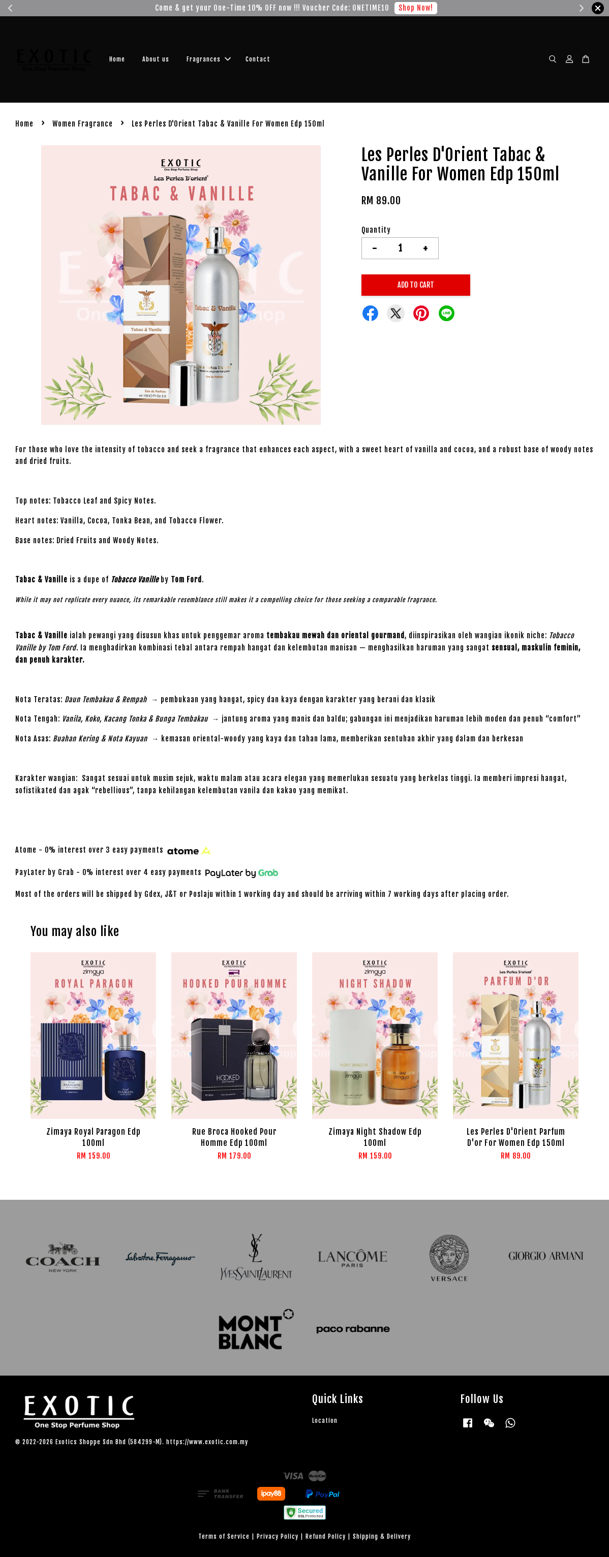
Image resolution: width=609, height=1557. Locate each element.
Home (117, 59)
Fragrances (209, 59)
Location (325, 1420)
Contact (258, 59)
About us (155, 59)
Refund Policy (326, 1536)
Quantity (376, 230)
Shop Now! (416, 8)
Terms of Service (224, 1536)
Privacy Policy (277, 1536)
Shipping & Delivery (382, 1536)
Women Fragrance (82, 123)
